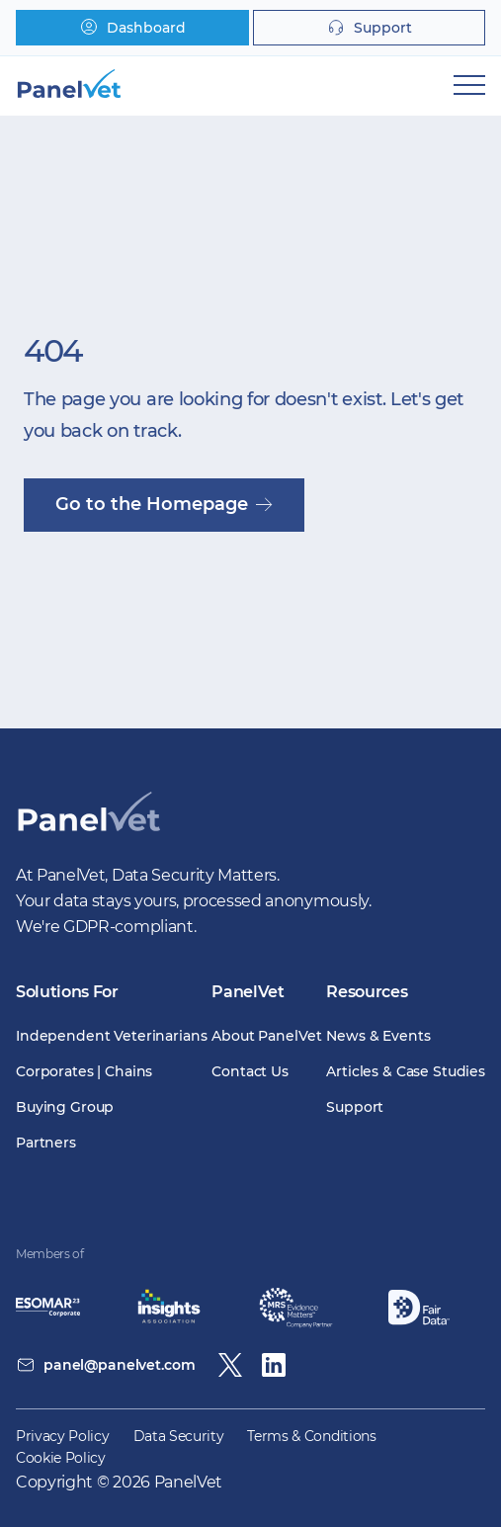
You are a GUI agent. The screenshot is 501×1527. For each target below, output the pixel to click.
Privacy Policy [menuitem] (63, 1436)
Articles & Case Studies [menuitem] (405, 1071)
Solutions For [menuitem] (67, 991)
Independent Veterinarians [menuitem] (112, 1036)
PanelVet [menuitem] (247, 991)
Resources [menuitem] (366, 991)
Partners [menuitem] (46, 1142)
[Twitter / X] (230, 1365)
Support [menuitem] (354, 1107)
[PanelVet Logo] (88, 833)
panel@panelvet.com (119, 1365)
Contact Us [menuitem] (250, 1071)
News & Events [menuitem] (378, 1036)
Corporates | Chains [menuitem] (84, 1071)
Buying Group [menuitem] (65, 1107)
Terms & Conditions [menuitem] (311, 1436)
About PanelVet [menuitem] (266, 1036)
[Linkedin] (274, 1365)
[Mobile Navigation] (469, 85)
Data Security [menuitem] (178, 1436)
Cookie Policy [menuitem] (61, 1458)
